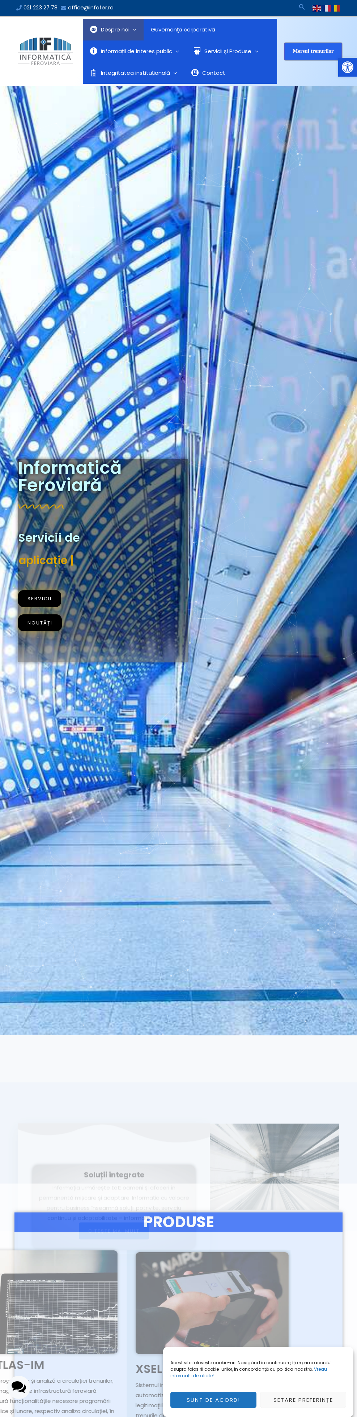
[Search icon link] (302, 8)
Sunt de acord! (213, 1400)
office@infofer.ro (91, 7)
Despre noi (111, 29)
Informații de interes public (132, 51)
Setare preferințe (303, 1400)
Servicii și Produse (220, 51)
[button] (347, 67)
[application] (131, 29)
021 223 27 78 (41, 7)
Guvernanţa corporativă (177, 29)
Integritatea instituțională (131, 73)
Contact (203, 73)
